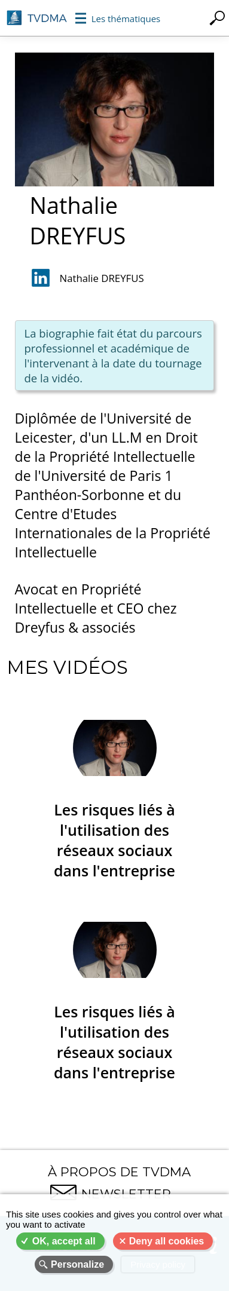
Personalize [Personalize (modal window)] (77, 1264)
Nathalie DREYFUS (102, 278)
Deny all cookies (166, 1241)
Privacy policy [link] (157, 1264)
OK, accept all (64, 1241)
